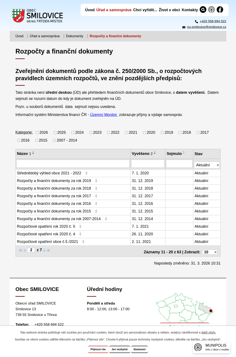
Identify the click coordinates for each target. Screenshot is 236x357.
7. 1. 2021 (140, 225)
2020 (151, 132)
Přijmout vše (92, 349)
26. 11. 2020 (142, 233)
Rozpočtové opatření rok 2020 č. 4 (50, 233)
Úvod (19, 36)
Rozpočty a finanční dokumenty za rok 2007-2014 (62, 218)
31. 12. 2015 (142, 210)
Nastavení (146, 349)
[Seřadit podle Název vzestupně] (33, 152)
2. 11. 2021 (141, 240)
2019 (169, 132)
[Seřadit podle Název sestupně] (33, 153)
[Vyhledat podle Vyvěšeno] (148, 164)
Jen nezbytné (120, 349)
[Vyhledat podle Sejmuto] (179, 164)
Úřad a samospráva (45, 36)
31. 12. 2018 (142, 187)
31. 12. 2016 (142, 202)
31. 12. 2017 (142, 195)
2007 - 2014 (67, 140)
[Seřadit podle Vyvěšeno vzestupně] (155, 152)
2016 (25, 140)
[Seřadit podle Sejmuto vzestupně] (184, 152)
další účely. (208, 332)
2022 (115, 132)
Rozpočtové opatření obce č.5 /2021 (51, 240)
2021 (133, 132)
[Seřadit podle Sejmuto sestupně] (184, 153)
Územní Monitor (104, 115)
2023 (97, 132)
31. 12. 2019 (142, 180)
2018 (186, 132)
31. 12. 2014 (142, 218)
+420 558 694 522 (213, 21)
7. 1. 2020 (140, 172)
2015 (43, 140)
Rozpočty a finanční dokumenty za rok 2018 (58, 187)
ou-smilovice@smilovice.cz (206, 27)
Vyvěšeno (142, 154)
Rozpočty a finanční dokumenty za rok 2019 (58, 180)
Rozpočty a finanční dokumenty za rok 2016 (58, 202)
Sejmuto (174, 154)
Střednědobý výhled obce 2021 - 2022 (53, 172)
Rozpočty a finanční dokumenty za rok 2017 (58, 195)
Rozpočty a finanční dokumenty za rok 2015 (58, 210)
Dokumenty (74, 36)
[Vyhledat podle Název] (73, 164)
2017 (204, 132)
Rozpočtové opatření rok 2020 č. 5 (50, 225)
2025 (61, 132)
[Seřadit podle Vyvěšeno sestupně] (155, 153)
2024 (79, 132)
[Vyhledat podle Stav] (207, 163)
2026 (44, 132)
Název (24, 154)
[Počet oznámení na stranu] (209, 249)
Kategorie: (24, 132)
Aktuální (202, 172)
